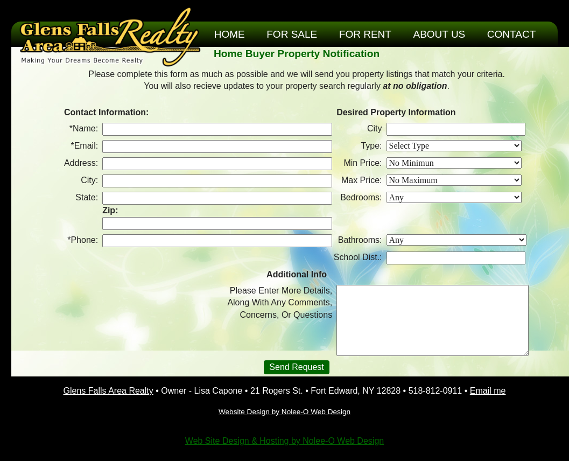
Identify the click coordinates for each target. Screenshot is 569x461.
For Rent (365, 34)
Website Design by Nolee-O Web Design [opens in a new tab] (284, 412)
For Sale (291, 34)
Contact (511, 34)
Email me (488, 390)
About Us (439, 34)
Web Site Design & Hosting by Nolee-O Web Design (284, 440)
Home (229, 34)
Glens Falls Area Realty (108, 390)
